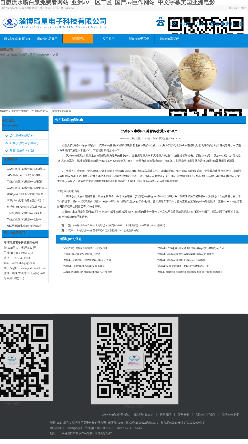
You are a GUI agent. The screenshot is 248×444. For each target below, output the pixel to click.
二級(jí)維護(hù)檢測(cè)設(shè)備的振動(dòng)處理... (37, 219)
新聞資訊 (78, 38)
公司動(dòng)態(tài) (232, 112)
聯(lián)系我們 (169, 38)
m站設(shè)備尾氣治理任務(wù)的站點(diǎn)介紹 (183, 266)
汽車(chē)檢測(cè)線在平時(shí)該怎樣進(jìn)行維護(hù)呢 (103, 230)
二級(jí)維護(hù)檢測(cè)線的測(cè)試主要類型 (87, 271)
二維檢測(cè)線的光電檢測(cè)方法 (81, 254)
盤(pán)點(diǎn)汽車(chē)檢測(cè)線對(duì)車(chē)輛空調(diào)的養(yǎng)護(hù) (116, 225)
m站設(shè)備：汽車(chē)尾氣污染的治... (30, 175)
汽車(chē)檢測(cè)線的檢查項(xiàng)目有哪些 (181, 260)
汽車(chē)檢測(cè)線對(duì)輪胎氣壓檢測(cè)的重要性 (185, 254)
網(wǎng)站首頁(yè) (17, 38)
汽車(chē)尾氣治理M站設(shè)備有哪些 (84, 266)
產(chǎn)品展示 (47, 38)
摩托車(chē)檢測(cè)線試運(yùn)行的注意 (30, 206)
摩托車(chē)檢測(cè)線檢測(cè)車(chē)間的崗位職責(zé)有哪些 (190, 271)
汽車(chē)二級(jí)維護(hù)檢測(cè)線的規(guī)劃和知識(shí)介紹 (190, 248)
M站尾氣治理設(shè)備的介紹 (24, 225)
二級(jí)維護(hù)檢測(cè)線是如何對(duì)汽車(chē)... (36, 213)
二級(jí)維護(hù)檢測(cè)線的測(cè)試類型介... (33, 187)
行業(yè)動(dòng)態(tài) (24, 143)
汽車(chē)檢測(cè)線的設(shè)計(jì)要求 (29, 200)
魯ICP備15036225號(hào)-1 (229, 422)
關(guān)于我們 (139, 38)
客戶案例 (108, 38)
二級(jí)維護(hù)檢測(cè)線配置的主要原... (31, 181)
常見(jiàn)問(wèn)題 (22, 150)
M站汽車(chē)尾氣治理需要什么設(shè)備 (85, 248)
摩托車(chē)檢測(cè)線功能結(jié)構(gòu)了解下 (88, 260)
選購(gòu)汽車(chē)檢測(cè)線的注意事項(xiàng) (34, 194)
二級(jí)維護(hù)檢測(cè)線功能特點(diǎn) (30, 168)
